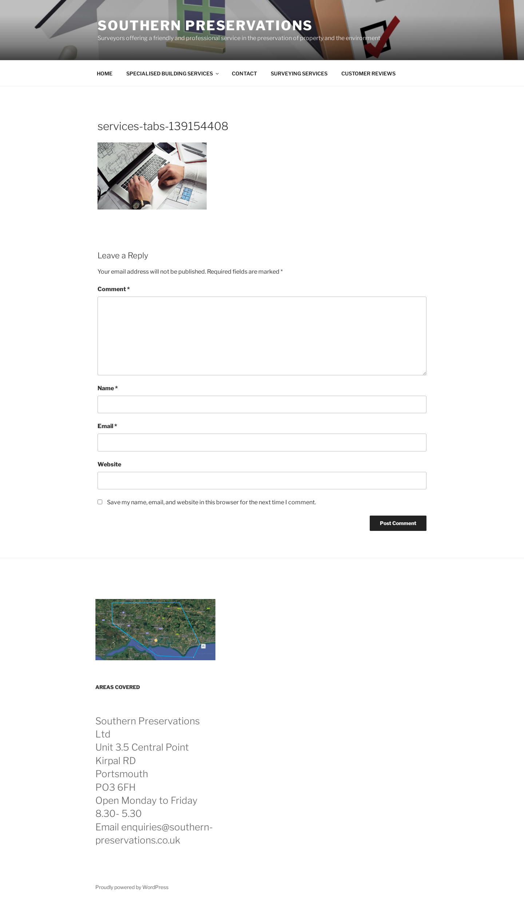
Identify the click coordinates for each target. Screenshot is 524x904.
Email (107, 426)
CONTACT (244, 73)
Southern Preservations (205, 25)
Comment (114, 289)
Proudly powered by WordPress (131, 887)
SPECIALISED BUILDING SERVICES (173, 73)
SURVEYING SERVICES (299, 73)
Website (109, 464)
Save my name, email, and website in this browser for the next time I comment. (211, 502)
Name (108, 388)
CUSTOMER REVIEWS (368, 73)
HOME (104, 73)
